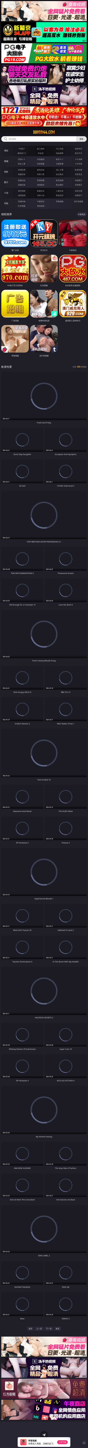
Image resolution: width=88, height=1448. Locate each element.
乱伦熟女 (59, 174)
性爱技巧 (78, 195)
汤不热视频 (78, 201)
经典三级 (40, 174)
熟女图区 (59, 185)
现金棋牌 (59, 153)
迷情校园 (21, 195)
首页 (30, 1328)
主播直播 (59, 163)
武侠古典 (78, 191)
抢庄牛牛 (78, 153)
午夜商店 (40, 201)
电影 (6, 171)
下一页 (49, 1328)
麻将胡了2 (22, 153)
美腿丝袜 (21, 185)
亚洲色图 (40, 180)
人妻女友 (59, 191)
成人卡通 (59, 170)
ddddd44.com (44, 132)
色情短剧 (40, 206)
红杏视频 (21, 206)
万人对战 (59, 148)
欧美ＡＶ (59, 159)
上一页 (39, 1328)
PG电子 (22, 148)
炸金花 (40, 153)
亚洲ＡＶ (21, 159)
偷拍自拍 (40, 170)
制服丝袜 (21, 174)
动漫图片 (78, 180)
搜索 (81, 139)
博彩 (6, 150)
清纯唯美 (40, 185)
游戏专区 (78, 148)
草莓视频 (59, 201)
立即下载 (62, 1442)
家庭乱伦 (40, 191)
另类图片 (78, 185)
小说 (6, 192)
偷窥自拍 (21, 180)
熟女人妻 (21, 163)
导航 (6, 203)
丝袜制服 (40, 163)
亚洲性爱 (21, 170)
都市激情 (21, 191)
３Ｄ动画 (78, 159)
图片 (6, 182)
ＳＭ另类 (78, 163)
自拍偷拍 (40, 159)
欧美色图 (59, 180)
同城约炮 (21, 201)
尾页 (57, 1328)
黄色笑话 (59, 195)
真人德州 (40, 148)
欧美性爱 (78, 170)
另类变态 (78, 174)
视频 (6, 161)
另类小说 (40, 195)
